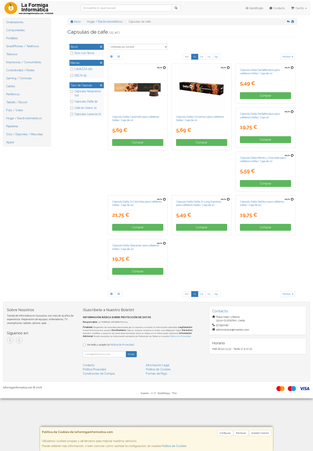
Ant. (187, 56)
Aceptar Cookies (260, 433)
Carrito (299, 8)
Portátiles (12, 38)
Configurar (225, 433)
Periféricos (13, 94)
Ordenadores (14, 22)
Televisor (12, 54)
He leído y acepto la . (111, 397)
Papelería (12, 126)
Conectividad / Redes (20, 70)
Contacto (277, 8)
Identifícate (254, 8)
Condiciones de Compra (99, 426)
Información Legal (157, 417)
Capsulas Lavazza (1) (85, 114)
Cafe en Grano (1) (83, 107)
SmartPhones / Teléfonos (22, 46)
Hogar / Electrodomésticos (24, 118)
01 (194, 56)
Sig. (216, 56)
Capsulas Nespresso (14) (85, 93)
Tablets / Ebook (16, 102)
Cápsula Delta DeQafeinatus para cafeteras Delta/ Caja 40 (132, 209)
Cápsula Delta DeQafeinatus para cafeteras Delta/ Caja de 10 (260, 118)
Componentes (15, 30)
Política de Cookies (174, 446)
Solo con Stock (82, 53)
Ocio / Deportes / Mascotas (24, 134)
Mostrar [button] (287, 56)
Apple (10, 142)
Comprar (138, 142)
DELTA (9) (78, 75)
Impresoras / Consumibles (23, 62)
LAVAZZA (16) (81, 69)
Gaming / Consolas (19, 78)
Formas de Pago (156, 426)
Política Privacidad (94, 422)
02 (201, 56)
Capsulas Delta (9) (84, 101)
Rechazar (241, 433)
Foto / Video (14, 110)
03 (208, 56)
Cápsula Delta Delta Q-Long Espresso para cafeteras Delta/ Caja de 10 (134, 299)
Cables (10, 86)
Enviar (131, 406)
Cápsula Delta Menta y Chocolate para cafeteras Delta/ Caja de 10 (199, 209)
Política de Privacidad (180, 389)
